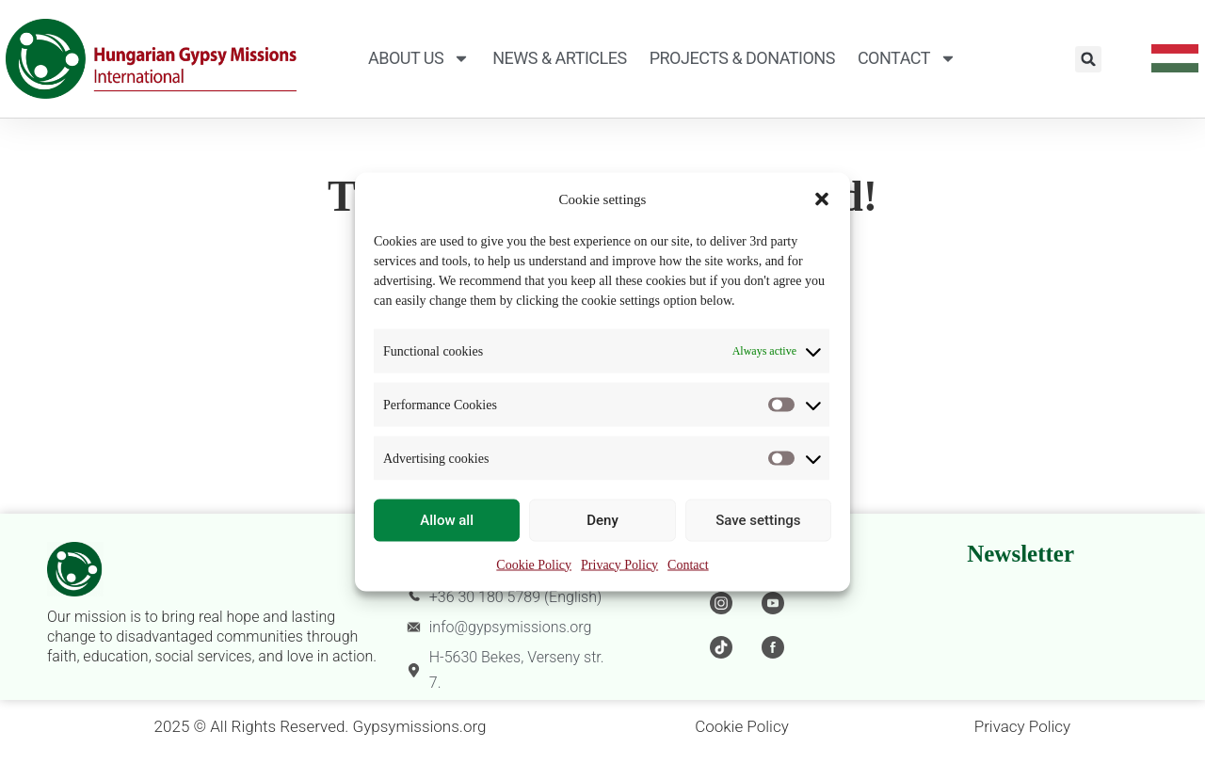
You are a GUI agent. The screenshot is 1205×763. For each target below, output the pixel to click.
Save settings (757, 520)
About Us (419, 58)
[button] (821, 199)
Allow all (447, 520)
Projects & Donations (742, 58)
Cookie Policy (533, 564)
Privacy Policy (619, 564)
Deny (602, 520)
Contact (688, 564)
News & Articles (559, 58)
